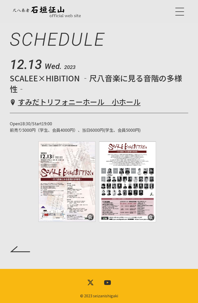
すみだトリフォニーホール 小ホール (79, 102)
